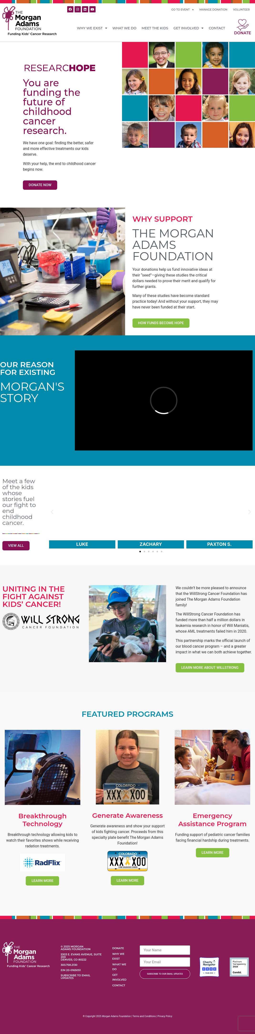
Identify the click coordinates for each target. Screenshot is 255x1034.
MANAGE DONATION (213, 9)
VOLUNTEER (241, 9)
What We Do (124, 28)
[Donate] (243, 25)
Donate (242, 33)
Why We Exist (92, 28)
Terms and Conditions (144, 1016)
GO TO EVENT (182, 9)
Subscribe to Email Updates (75, 977)
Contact (217, 28)
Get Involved (188, 28)
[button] (52, 512)
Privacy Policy (165, 1016)
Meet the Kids (155, 28)
